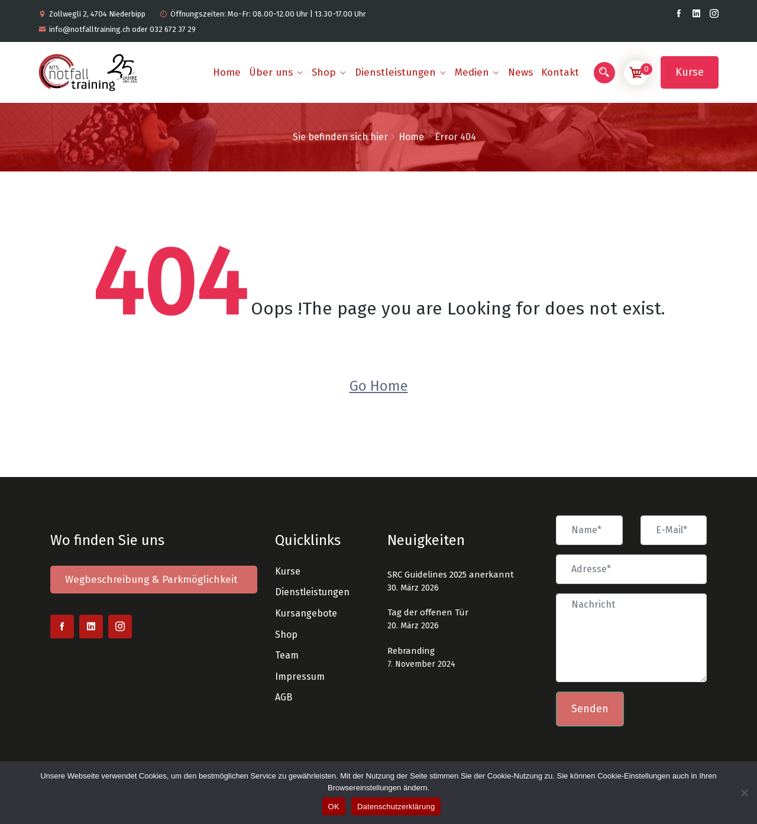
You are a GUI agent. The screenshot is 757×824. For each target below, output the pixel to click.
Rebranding (411, 650)
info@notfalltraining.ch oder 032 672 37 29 (117, 29)
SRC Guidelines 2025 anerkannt (450, 574)
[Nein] (743, 791)
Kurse (689, 72)
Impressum (300, 676)
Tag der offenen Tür (427, 612)
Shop (324, 72)
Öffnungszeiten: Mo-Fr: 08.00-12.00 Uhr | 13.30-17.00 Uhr (263, 13)
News (520, 72)
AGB (283, 697)
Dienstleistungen (395, 72)
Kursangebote (306, 613)
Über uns (271, 72)
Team (287, 655)
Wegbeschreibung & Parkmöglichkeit (151, 579)
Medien (472, 72)
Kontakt (560, 72)
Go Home (379, 386)
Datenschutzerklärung (396, 806)
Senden (590, 708)
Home (227, 72)
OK (333, 806)
